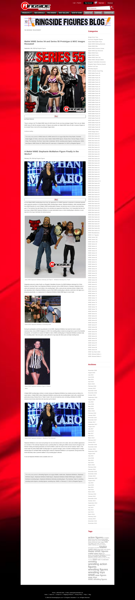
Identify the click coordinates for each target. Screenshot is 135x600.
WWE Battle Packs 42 (94, 100)
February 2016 (92, 467)
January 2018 (92, 415)
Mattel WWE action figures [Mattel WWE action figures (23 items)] (104, 549)
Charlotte (78, 136)
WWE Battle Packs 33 (94, 84)
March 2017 (91, 438)
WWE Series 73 (92, 295)
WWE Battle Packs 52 (94, 111)
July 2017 (90, 429)
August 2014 (91, 505)
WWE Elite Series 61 (93, 210)
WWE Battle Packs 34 (94, 86)
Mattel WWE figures (57, 139)
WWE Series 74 (92, 298)
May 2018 (90, 406)
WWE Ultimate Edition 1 (94, 354)
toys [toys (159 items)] (95, 559)
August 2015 (91, 480)
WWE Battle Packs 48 (94, 104)
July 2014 (90, 507)
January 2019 (92, 388)
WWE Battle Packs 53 (94, 113)
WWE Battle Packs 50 (94, 109)
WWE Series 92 (92, 336)
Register (79, 3)
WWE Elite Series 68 (93, 226)
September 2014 (92, 503)
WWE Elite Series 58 (93, 203)
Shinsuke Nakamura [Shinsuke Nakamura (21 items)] (98, 557)
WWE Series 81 (92, 313)
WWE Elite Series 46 (93, 176)
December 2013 (92, 521)
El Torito (35, 139)
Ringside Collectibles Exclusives (97, 62)
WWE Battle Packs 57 (94, 120)
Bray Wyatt (72, 136)
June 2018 (91, 404)
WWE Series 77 (92, 304)
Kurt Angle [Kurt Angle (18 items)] (96, 547)
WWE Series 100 (92, 237)
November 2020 (92, 370)
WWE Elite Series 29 (93, 138)
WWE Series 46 (92, 257)
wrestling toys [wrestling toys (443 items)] (96, 572)
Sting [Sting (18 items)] (104, 557)
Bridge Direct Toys (93, 37)
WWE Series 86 (92, 322)
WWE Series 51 (92, 262)
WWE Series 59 (92, 280)
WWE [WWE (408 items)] (91, 574)
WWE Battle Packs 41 (94, 98)
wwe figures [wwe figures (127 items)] (100, 575)
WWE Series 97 (92, 345)
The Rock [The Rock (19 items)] (90, 559)
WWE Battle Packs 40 (94, 95)
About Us (88, 13)
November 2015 (92, 474)
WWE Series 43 (92, 250)
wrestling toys (76, 141)
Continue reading (29, 131)
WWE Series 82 (92, 316)
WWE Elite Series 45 (93, 174)
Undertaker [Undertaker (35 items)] (105, 559)
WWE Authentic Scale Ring (95, 71)
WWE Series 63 (92, 289)
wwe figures (28, 143)
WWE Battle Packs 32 (94, 82)
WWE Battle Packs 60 (94, 127)
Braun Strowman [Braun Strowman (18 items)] (98, 539)
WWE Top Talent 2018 (94, 352)
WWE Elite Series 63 (93, 214)
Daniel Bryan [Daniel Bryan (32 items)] (105, 540)
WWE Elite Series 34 (93, 149)
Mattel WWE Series (93, 55)
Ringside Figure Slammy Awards (97, 64)
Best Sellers (64, 13)
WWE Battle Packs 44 (94, 102)
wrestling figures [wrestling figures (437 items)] (98, 569)
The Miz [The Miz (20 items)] (108, 557)
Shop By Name (77, 13)
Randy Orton (67, 139)
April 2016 (91, 462)
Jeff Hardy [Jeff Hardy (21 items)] (102, 543)
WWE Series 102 (92, 241)
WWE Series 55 (52, 136)
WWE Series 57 (92, 275)
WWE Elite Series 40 (93, 163)
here (51, 456)
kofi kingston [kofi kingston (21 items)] (91, 547)
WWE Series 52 (92, 264)
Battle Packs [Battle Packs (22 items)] (91, 539)
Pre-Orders (51, 13)
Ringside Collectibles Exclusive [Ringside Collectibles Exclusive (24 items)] (102, 555)
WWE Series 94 (92, 340)
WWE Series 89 (92, 329)
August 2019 (91, 372)
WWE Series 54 (43, 136)
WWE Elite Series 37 (93, 156)
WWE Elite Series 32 (93, 145)
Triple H (76, 479)
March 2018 (91, 411)
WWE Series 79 (92, 309)
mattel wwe (62, 474)
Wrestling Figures (43, 474)
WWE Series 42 (92, 248)
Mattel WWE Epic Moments (95, 50)
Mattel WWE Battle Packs (95, 41)
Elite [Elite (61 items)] (106, 542)
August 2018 (91, 399)
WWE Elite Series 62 (93, 212)
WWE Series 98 (92, 347)
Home (46, 594)
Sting (26, 141)
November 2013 (92, 523)
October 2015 (92, 476)
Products (26, 13)
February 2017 (92, 440)
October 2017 (92, 422)
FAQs (85, 594)
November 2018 (92, 393)
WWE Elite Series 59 (93, 205)
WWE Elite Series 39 (93, 161)
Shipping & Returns (68, 594)
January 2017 (92, 442)
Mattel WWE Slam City (94, 57)
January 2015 (92, 496)
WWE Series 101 (92, 239)
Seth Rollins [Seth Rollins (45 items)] (102, 556)
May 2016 (90, 460)
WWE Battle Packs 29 (94, 75)
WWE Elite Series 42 (93, 167)
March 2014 (91, 514)
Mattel (50, 139)
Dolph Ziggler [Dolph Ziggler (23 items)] (101, 542)
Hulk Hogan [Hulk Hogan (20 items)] (97, 543)
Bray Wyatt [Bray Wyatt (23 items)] (105, 539)
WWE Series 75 (92, 300)
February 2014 (92, 516)
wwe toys (53, 143)
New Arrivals (39, 13)
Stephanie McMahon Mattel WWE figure (64, 477)
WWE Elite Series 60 (93, 208)
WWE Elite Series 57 (93, 201)
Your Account (88, 3)
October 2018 (92, 395)
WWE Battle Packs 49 (94, 107)
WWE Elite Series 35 (93, 152)
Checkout (110, 3)
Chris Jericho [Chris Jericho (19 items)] (98, 540)
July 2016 (90, 456)
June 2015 (91, 485)
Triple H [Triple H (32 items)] (99, 559)
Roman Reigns (75, 139)
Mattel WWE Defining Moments (96, 44)
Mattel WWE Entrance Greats (96, 48)
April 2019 (91, 381)
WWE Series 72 (92, 293)
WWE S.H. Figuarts (93, 235)
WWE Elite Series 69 (93, 228)
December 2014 (92, 498)
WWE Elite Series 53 (93, 194)
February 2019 (92, 386)
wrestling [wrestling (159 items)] (92, 561)
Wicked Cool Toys (93, 66)
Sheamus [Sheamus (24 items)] (90, 557)
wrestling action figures (66, 141)
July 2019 (90, 375)
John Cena (41, 139)
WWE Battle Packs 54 (94, 116)
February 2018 (92, 413)
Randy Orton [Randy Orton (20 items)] (91, 555)
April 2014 (91, 512)
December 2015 (92, 471)
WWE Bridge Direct (93, 131)
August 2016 (91, 453)
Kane (46, 139)
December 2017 (92, 417)
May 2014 (90, 509)
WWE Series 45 (92, 255)
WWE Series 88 (92, 327)
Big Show (66, 136)
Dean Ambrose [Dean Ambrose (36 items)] (92, 542)
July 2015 (90, 483)
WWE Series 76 (92, 302)
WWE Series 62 (92, 286)
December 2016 (92, 444)
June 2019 (91, 377)
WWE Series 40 (92, 244)
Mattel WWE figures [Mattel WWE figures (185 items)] (98, 551)
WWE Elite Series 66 (93, 221)
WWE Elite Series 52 (93, 192)
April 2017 (91, 435)
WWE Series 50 (92, 259)
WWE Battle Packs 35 (94, 89)
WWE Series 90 (92, 331)
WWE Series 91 (92, 334)
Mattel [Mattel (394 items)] (103, 546)
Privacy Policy (78, 594)
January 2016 (92, 469)
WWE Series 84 (92, 320)
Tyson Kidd (45, 141)
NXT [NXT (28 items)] (103, 553)
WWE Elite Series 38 (93, 158)
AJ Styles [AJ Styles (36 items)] (106, 538)
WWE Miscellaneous (93, 232)
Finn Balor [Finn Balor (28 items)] (91, 543)
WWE (82, 141)
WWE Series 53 (92, 266)
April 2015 (91, 489)
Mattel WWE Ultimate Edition (96, 59)
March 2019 (91, 384)
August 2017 (91, 426)
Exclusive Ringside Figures (95, 39)
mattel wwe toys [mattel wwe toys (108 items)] (95, 553)
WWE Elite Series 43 (93, 170)
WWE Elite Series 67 (93, 223)
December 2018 (92, 390)
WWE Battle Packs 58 (94, 122)
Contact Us (109, 13)
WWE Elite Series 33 (93, 147)
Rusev (82, 139)
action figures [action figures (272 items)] (95, 537)
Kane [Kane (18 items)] (97, 544)
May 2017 (90, 433)
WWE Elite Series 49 (93, 185)
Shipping (98, 13)
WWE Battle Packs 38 (94, 93)
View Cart (101, 3)
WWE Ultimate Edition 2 (94, 356)
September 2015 (92, 478)
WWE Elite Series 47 (93, 179)
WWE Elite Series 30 (93, 140)
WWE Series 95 (92, 343)
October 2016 (92, 449)
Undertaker (52, 141)
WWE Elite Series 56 (93, 199)
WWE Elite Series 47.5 (94, 181)
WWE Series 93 (92, 338)
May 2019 (90, 379)
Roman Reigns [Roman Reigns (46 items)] (93, 556)
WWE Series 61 (92, 284)
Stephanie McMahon (71, 474)
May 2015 (90, 487)
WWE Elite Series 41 (93, 165)
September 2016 (92, 451)
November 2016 (92, 447)
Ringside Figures (41, 48)
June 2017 (91, 431)
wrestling (80, 479)
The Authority (32, 141)
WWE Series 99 (92, 349)
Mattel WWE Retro (93, 53)
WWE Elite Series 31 (93, 143)
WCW (57, 141)
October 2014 (92, 500)
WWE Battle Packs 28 (94, 73)
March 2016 (91, 465)
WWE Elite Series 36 (93, 154)
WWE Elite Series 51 (93, 190)
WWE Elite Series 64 (93, 217)
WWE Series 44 (92, 253)
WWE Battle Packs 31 (94, 80)
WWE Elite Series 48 (93, 183)
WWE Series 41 (92, 246)
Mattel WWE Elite (93, 46)
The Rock (39, 141)
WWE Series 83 (92, 318)
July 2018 (90, 402)
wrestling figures (42, 481)
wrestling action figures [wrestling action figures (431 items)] (97, 565)
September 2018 (92, 397)
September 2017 (92, 424)
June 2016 (91, 458)
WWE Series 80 (92, 311)
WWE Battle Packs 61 (94, 129)
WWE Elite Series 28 (93, 136)
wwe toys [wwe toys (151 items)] (92, 577)
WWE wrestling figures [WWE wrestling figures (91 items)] (97, 579)
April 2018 (91, 408)
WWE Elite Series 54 (93, 197)
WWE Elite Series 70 (93, 230)
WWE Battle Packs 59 (94, 125)
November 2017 (92, 420)
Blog (90, 594)
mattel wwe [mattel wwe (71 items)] (92, 549)
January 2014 (92, 518)
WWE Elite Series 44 (93, 172)
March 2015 (91, 491)
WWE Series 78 (92, 307)
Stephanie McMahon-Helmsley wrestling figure (52, 479)
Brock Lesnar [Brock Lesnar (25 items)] (91, 540)
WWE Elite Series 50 (93, 188)
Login (74, 3)
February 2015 (92, 494)
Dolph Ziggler (29, 139)
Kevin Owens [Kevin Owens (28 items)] (102, 545)
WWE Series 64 (92, 291)
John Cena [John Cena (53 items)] (92, 545)
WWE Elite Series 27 (93, 134)
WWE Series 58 (92, 277)
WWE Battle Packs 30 (94, 77)
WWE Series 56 (92, 273)
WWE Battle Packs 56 (94, 118)
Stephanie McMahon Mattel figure (44, 477)
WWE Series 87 (92, 325)
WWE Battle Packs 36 (94, 91)
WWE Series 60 (92, 282)
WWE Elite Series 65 (93, 219)
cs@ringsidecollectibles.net (76, 592)
